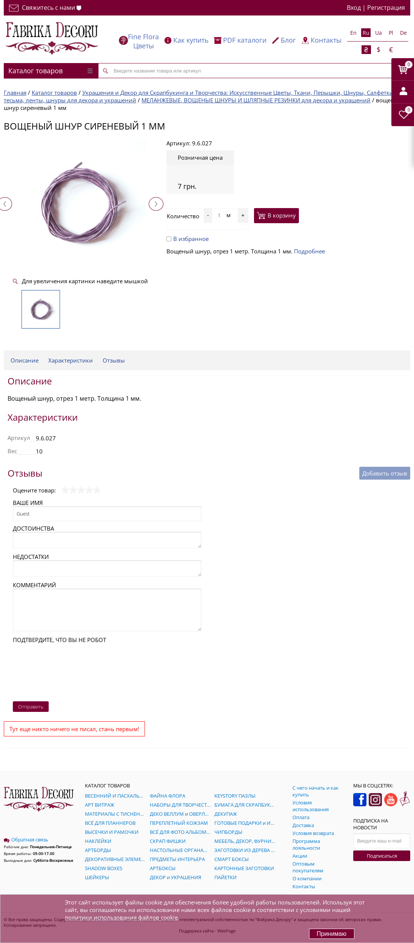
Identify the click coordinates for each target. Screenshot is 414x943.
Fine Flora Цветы (143, 41)
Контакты (326, 40)
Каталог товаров (50, 70)
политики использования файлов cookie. (122, 917)
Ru (366, 32)
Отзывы (114, 360)
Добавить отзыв (384, 473)
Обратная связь (26, 839)
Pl (391, 32)
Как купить (191, 40)
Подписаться (382, 855)
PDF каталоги (244, 40)
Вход (354, 7)
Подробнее (309, 251)
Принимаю (331, 934)
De (403, 32)
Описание (24, 360)
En (353, 32)
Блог (288, 40)
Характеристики (70, 360)
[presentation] (44, 670)
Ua (378, 32)
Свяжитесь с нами (45, 7)
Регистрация (386, 7)
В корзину (276, 215)
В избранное (187, 238)
